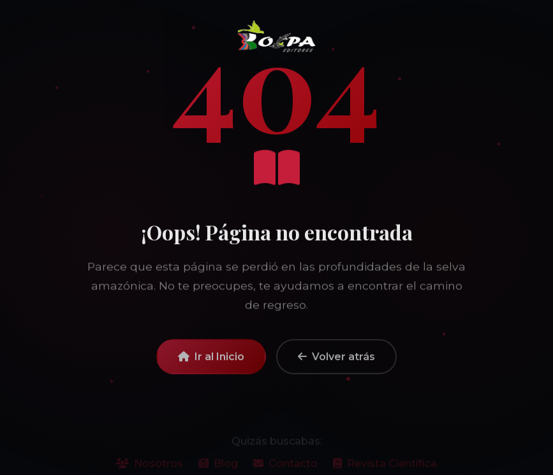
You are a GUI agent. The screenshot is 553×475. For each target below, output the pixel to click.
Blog (218, 468)
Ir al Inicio (211, 361)
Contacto (285, 468)
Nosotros (149, 468)
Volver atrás (336, 361)
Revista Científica (385, 468)
